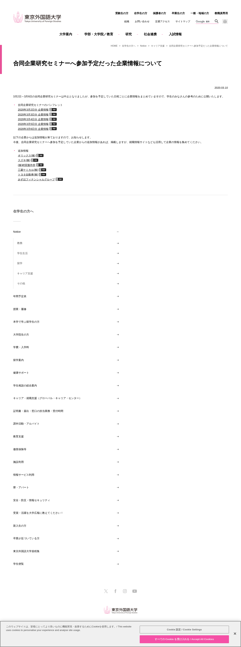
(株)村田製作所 (26, 165)
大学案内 (65, 34)
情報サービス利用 (23, 474)
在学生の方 (140, 13)
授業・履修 (19, 309)
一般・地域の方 (200, 13)
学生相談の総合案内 (25, 385)
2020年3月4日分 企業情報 (33, 119)
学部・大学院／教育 (98, 34)
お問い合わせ (142, 21)
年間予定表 (19, 296)
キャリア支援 (158, 46)
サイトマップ (182, 21)
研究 (128, 34)
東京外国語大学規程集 (26, 551)
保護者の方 (159, 13)
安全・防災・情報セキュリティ (31, 500)
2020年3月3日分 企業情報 (33, 114)
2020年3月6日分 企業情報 (33, 129)
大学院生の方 (21, 334)
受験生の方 (121, 13)
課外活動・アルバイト (26, 423)
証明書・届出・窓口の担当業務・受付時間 (38, 410)
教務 (19, 243)
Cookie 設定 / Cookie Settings (184, 629)
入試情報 (175, 34)
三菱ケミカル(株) (28, 170)
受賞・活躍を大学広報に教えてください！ (38, 512)
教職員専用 (221, 13)
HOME (114, 46)
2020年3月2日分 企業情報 (33, 109)
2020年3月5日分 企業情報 (33, 124)
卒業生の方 (178, 13)
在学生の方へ (129, 46)
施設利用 (18, 461)
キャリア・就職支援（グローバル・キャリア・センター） (47, 398)
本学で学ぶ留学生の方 (26, 321)
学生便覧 (18, 563)
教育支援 (18, 436)
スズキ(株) (24, 160)
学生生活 (22, 253)
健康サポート (21, 372)
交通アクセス (162, 21)
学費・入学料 (21, 347)
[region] (120, 634)
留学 (19, 263)
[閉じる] (235, 633)
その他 (21, 283)
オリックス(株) (26, 155)
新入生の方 (19, 525)
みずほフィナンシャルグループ (36, 179)
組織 (126, 21)
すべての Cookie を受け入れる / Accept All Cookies (184, 639)
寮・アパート (21, 487)
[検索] (205, 21)
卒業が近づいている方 (26, 538)
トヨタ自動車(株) (28, 174)
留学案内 (18, 360)
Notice (143, 46)
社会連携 (150, 34)
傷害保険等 (19, 449)
